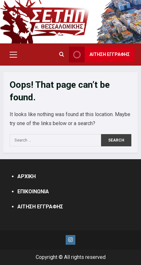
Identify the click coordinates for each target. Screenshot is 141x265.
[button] (13, 54)
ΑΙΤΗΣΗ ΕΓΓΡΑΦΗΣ (40, 207)
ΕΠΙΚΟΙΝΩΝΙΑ (33, 191)
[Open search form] (61, 55)
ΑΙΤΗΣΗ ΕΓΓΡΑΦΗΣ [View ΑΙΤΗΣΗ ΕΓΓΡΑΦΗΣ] (99, 54)
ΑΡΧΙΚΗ (26, 176)
